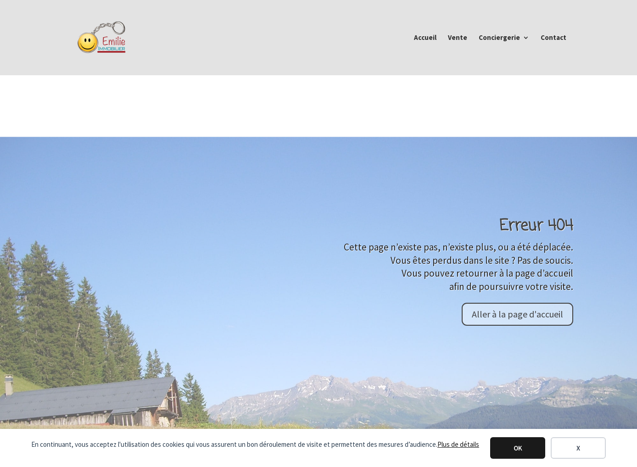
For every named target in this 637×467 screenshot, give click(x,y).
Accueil (425, 38)
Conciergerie (499, 38)
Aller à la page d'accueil (517, 314)
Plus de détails (458, 444)
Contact (553, 38)
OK (518, 448)
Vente (457, 38)
